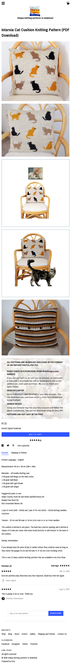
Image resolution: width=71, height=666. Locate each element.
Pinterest (34, 643)
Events (25, 633)
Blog (10, 633)
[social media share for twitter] (8, 445)
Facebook (6, 643)
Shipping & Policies (19, 452)
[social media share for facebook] (3, 445)
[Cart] (68, 4)
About (17, 633)
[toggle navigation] (3, 3)
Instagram (16, 643)
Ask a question (23, 445)
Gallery (33, 633)
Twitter (25, 643)
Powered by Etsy (8, 661)
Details (5, 452)
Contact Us (62, 633)
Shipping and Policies (47, 633)
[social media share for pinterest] (13, 445)
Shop (4, 633)
